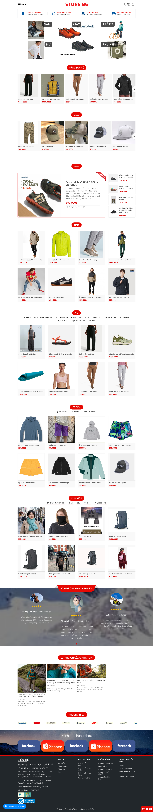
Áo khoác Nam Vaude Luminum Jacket (61, 260)
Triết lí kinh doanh (125, 768)
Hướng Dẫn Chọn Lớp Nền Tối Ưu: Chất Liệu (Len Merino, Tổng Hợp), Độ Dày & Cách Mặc (61, 682)
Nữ (76, 312)
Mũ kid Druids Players (97, 146)
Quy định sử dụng (105, 766)
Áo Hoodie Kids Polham (88, 445)
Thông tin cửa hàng (126, 776)
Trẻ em (76, 406)
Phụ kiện (76, 498)
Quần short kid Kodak (26, 483)
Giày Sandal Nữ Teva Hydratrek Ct (121, 354)
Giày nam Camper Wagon (126, 198)
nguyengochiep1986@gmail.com (35, 786)
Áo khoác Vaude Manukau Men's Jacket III (91, 297)
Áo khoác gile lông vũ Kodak (50, 99)
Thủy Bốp (65, 621)
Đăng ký (61, 769)
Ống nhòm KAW (85, 536)
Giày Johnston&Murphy (88, 260)
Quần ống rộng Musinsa (27, 354)
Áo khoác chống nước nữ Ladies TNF (123, 99)
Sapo (94, 809)
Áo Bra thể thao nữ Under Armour (58, 391)
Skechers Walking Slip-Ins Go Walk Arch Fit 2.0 (126, 210)
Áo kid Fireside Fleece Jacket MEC (90, 483)
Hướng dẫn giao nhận (84, 769)
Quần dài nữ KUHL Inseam (100, 99)
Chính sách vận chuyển (104, 773)
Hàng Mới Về (76, 67)
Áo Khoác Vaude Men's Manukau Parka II (30, 260)
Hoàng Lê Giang (29, 611)
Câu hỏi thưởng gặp (86, 778)
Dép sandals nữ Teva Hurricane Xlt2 (127, 187)
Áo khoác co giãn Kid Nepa (59, 483)
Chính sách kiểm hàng (104, 778)
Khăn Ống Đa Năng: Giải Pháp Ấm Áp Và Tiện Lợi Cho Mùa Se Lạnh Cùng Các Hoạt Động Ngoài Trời (31, 696)
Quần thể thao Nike (25, 99)
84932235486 (33, 790)
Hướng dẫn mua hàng (84, 774)
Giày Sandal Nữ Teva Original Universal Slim (60, 354)
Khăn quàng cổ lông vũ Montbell (30, 536)
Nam (76, 224)
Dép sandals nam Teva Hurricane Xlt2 (127, 176)
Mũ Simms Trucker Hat (74, 146)
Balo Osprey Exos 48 (87, 574)
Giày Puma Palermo (56, 297)
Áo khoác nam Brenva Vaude (120, 260)
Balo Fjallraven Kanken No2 (59, 574)
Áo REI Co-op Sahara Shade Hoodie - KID (28, 445)
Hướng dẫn (84, 759)
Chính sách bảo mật (106, 763)
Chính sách (104, 759)
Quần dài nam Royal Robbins (26, 146)
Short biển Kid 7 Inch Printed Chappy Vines (120, 445)
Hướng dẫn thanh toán (85, 764)
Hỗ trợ (61, 759)
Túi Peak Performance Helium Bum (120, 574)
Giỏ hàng (61, 772)
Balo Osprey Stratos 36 (27, 574)
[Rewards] (14, 806)
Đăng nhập (62, 766)
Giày (76, 166)
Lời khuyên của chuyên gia (76, 657)
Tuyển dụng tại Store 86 (127, 772)
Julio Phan (111, 614)
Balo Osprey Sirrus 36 (117, 536)
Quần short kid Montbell (58, 445)
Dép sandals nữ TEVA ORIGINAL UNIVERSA (82, 183)
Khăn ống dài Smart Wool (58, 536)
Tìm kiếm (61, 763)
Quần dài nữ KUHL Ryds (75, 99)
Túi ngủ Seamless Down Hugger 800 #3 (30, 391)
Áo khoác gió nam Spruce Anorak (119, 297)
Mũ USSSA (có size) (120, 146)
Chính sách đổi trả (105, 769)
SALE (76, 114)
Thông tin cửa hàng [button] (126, 760)
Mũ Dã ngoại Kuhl (48, 146)
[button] (133, 89)
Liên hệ (121, 765)
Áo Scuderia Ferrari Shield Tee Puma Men (30, 297)
